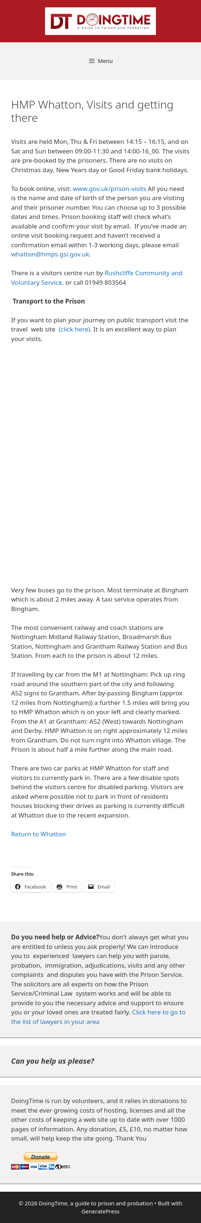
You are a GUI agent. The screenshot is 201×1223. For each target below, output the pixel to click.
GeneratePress (100, 1211)
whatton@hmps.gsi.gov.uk (50, 254)
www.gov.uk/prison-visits (109, 188)
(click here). (75, 329)
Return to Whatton (38, 834)
